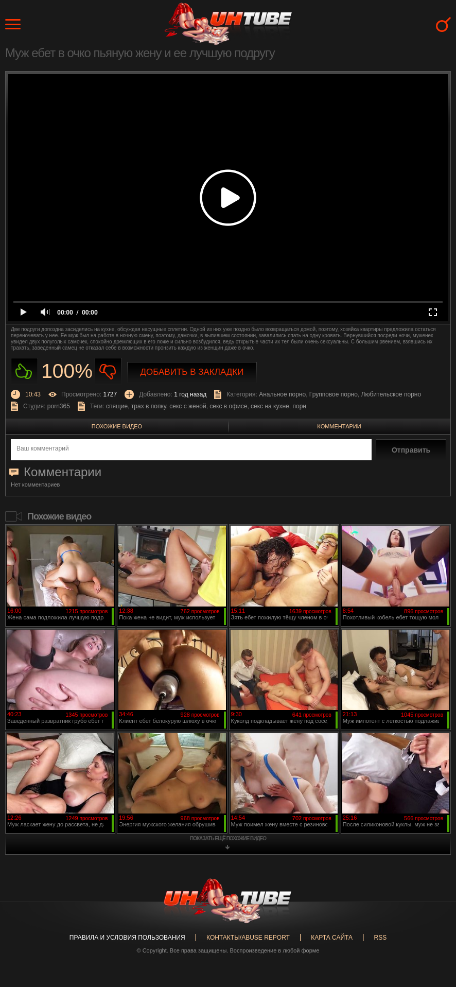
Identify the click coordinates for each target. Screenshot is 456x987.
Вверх (433, 928)
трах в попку (148, 406)
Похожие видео (117, 426)
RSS (380, 937)
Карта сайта (332, 937)
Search (443, 24)
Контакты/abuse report (248, 937)
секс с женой (187, 406)
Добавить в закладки (192, 372)
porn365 (58, 406)
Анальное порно (282, 394)
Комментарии (339, 426)
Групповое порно (333, 394)
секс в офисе (228, 406)
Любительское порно (391, 394)
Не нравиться (108, 371)
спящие (117, 406)
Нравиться (24, 371)
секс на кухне (270, 406)
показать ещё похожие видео (228, 838)
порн (299, 406)
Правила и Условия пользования (127, 937)
